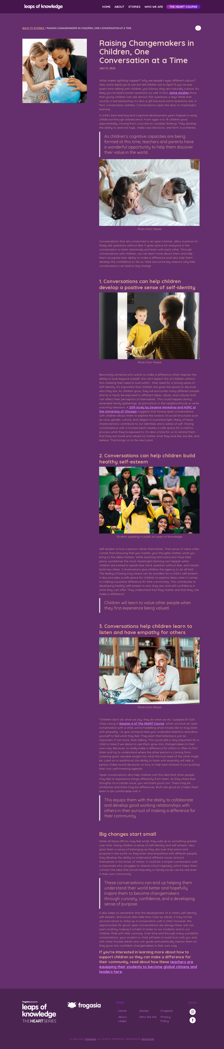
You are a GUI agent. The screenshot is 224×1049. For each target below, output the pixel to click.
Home (106, 7)
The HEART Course (183, 7)
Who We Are (154, 7)
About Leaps (122, 1019)
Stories (134, 7)
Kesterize (147, 1039)
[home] (42, 6)
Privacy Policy (166, 1019)
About (119, 7)
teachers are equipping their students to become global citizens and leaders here (148, 967)
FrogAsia (167, 1011)
